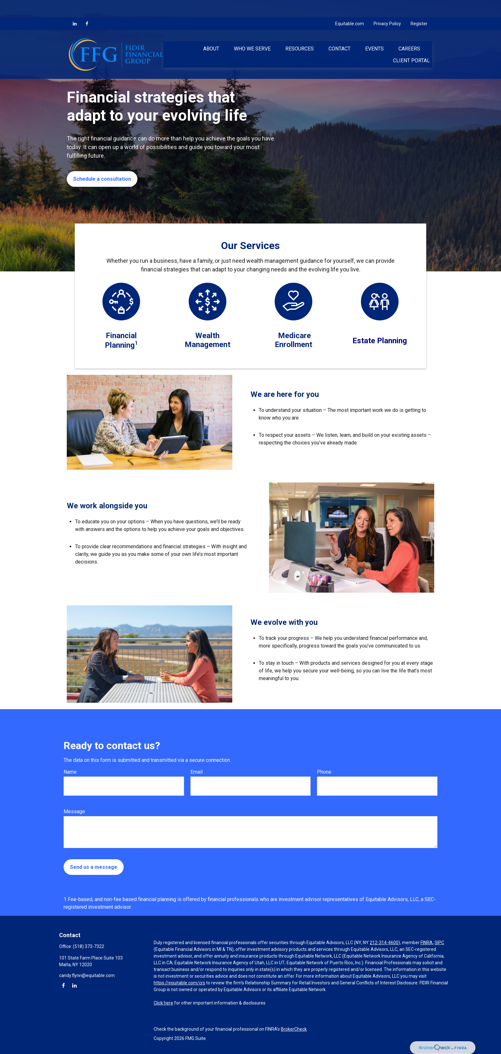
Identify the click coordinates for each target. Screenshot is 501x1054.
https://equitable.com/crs (179, 982)
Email (196, 772)
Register (419, 6)
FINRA (426, 942)
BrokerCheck (294, 1029)
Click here (163, 1002)
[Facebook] (87, 6)
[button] (211, 31)
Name (70, 772)
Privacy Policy (387, 6)
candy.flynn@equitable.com (87, 975)
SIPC (439, 942)
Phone (324, 772)
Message (74, 811)
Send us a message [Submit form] (93, 867)
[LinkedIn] (75, 6)
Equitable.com (349, 6)
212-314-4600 (384, 942)
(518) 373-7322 (88, 946)
